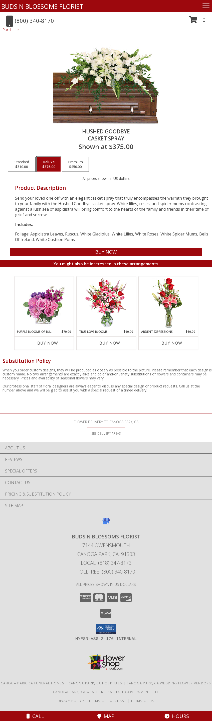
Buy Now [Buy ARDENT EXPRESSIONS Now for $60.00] (171, 343)
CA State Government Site (133, 692)
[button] (197, 21)
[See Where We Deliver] (106, 433)
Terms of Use (144, 700)
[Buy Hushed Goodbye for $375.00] (106, 252)
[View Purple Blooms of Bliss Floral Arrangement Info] (44, 303)
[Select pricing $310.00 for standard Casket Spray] (21, 164)
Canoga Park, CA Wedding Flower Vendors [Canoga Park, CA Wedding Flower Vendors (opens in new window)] (168, 683)
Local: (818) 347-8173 (106, 562)
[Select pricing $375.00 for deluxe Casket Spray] (49, 164)
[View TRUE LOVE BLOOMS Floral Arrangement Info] (106, 303)
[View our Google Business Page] (106, 523)
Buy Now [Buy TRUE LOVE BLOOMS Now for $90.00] (109, 343)
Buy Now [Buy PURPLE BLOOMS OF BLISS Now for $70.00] (47, 343)
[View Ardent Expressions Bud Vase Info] (168, 303)
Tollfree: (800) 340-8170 (106, 571)
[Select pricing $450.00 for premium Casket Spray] (75, 164)
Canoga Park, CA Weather (78, 692)
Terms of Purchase (107, 700)
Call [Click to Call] (35, 716)
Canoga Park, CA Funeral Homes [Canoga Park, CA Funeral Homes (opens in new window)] (32, 683)
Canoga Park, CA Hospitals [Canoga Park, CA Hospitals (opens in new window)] (95, 683)
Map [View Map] (105, 716)
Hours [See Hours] (176, 716)
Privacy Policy (70, 700)
